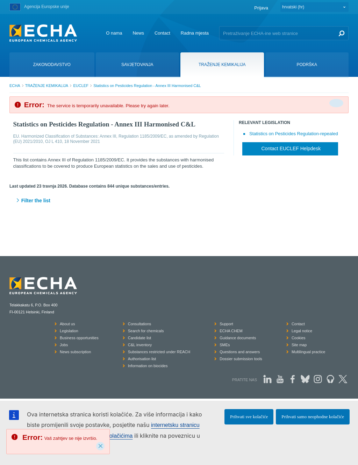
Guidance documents (238, 338)
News (138, 33)
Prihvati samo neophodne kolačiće (312, 416)
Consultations (139, 324)
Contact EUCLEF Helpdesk (291, 148)
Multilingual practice (308, 352)
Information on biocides (148, 366)
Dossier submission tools (241, 359)
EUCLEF (80, 85)
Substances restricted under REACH (159, 352)
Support (226, 324)
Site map (299, 345)
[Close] (100, 446)
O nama (114, 33)
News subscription (75, 352)
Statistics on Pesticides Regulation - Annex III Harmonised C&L (147, 85)
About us (67, 324)
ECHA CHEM (231, 331)
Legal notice (302, 331)
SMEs (225, 345)
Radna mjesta (195, 33)
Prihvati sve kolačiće (249, 416)
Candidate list (139, 338)
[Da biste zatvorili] (336, 103)
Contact (162, 33)
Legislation (69, 331)
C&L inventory (140, 345)
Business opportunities (79, 338)
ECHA (14, 85)
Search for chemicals (146, 331)
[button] (179, 201)
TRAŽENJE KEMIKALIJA (46, 85)
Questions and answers (240, 352)
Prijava (261, 7)
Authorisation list (142, 359)
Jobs (64, 345)
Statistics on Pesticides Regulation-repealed (293, 133)
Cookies (299, 338)
